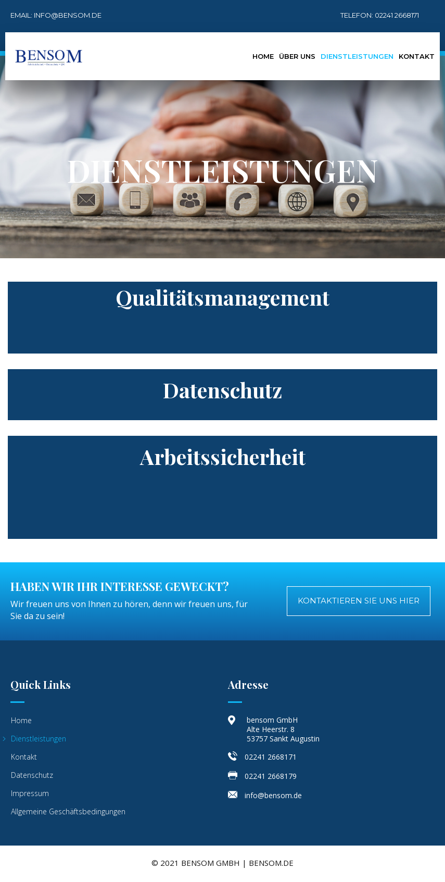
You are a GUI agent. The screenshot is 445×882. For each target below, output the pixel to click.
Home (263, 56)
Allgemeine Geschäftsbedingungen (68, 811)
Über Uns (297, 56)
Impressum (30, 793)
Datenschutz (32, 775)
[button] (358, 601)
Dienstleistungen (357, 56)
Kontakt (417, 56)
